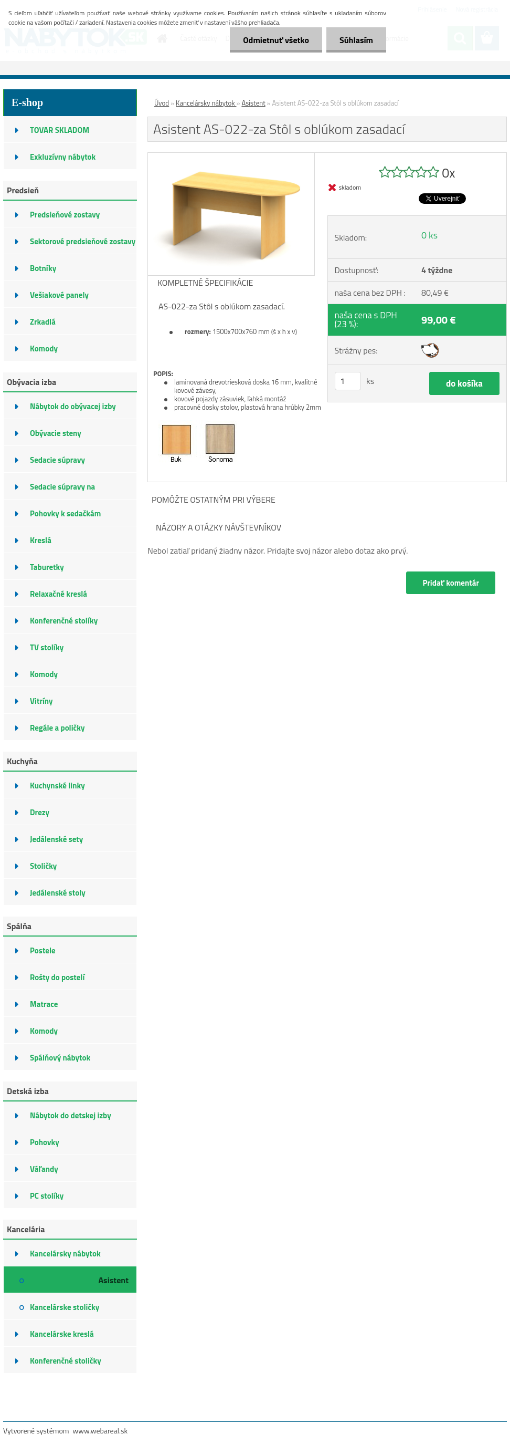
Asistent (253, 103)
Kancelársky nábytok (206, 103)
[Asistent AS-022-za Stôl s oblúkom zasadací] (231, 157)
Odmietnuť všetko (276, 40)
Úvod (161, 103)
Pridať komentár (450, 583)
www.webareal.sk (100, 1430)
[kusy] (348, 381)
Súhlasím (356, 40)
